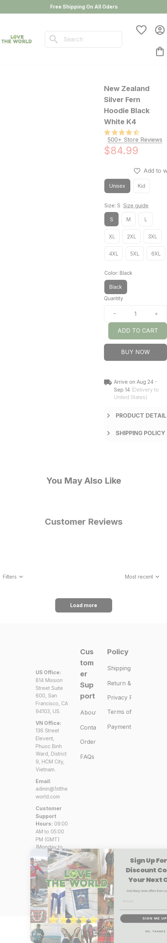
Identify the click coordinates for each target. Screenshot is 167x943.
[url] (52, 792)
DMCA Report (52, 895)
